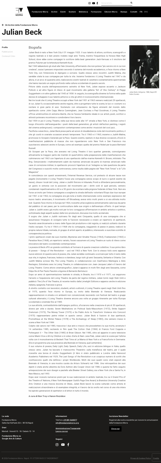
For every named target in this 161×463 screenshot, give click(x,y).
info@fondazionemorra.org (67, 423)
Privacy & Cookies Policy (140, 458)
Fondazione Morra (40, 12)
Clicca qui (115, 429)
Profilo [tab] (5, 47)
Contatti (133, 12)
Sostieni (72, 12)
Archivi (54, 12)
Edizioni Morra (111, 12)
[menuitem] (40, 12)
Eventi (63, 12)
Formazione (96, 12)
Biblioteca (83, 12)
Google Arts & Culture (12, 438)
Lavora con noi (62, 431)
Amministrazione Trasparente (68, 428)
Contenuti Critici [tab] (8, 56)
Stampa (123, 12)
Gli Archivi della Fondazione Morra (19, 25)
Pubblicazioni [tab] (7, 52)
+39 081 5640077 (70, 420)
